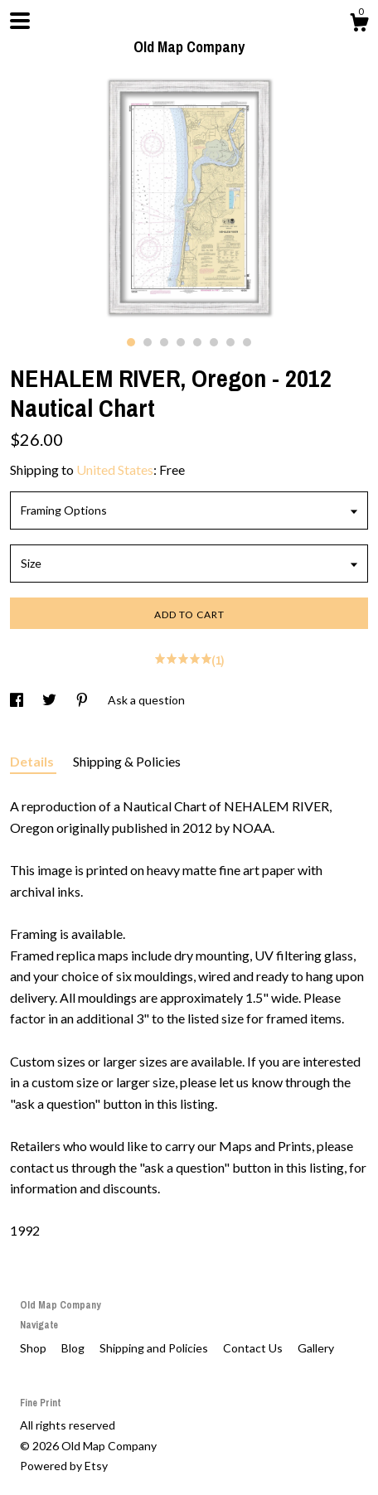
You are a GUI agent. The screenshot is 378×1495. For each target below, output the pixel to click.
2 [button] (147, 342)
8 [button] (247, 342)
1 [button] (131, 342)
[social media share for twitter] (50, 700)
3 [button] (164, 342)
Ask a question (146, 700)
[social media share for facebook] (18, 700)
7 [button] (230, 342)
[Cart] (359, 24)
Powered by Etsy (64, 1466)
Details (33, 761)
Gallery (316, 1348)
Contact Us (254, 1348)
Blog (74, 1348)
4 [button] (181, 342)
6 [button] (214, 342)
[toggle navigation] (20, 20)
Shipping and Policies (155, 1348)
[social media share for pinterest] (83, 700)
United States (114, 469)
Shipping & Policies (127, 761)
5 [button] (197, 342)
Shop (34, 1348)
